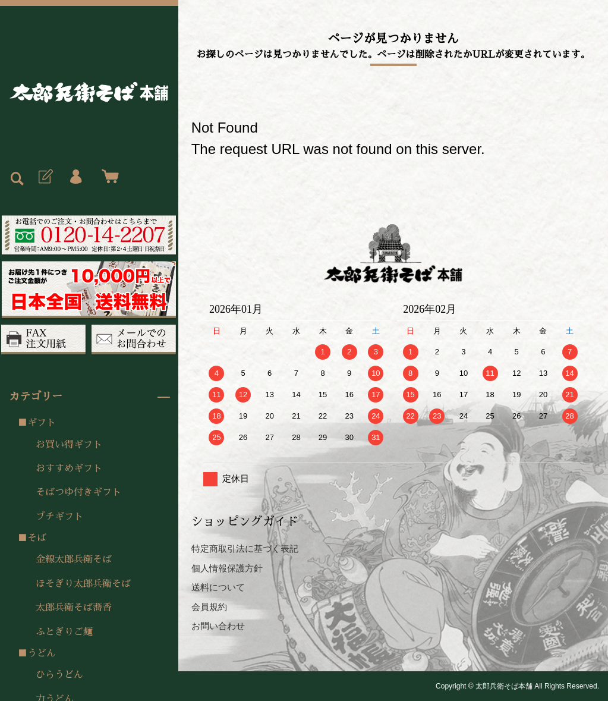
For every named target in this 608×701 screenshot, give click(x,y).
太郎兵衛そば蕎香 (74, 607)
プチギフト (59, 516)
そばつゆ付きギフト (78, 492)
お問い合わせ (218, 626)
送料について (218, 587)
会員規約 (209, 607)
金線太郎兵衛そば (74, 559)
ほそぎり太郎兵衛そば (83, 584)
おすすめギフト (69, 468)
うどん (41, 653)
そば (36, 538)
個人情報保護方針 (227, 568)
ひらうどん (59, 675)
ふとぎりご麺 (64, 632)
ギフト (41, 422)
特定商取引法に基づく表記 (244, 548)
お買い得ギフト (69, 444)
